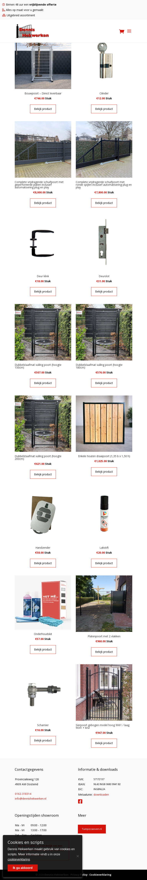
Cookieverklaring (100, 874)
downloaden (101, 794)
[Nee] (77, 856)
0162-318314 (23, 794)
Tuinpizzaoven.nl (92, 829)
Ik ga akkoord (23, 867)
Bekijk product (43, 109)
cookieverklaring (19, 859)
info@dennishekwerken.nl (30, 798)
